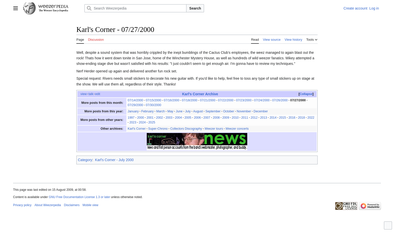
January (133, 111)
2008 (216, 117)
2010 (235, 117)
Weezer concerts (237, 128)
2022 (311, 117)
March (160, 111)
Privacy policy (22, 205)
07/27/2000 (298, 100)
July (188, 111)
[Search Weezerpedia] (135, 8)
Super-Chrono (158, 128)
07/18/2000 (190, 100)
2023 (132, 122)
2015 (282, 117)
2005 (187, 117)
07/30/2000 (153, 105)
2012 (254, 117)
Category (85, 160)
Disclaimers (72, 205)
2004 (178, 117)
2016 (291, 117)
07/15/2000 (153, 100)
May (170, 111)
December (261, 111)
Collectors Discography (186, 128)
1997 (131, 117)
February (147, 111)
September (212, 111)
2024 (142, 122)
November (244, 111)
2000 (140, 117)
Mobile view (90, 205)
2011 (244, 117)
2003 (169, 117)
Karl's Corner (136, 128)
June (179, 111)
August (198, 111)
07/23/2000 (244, 100)
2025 (151, 122)
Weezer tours (214, 128)
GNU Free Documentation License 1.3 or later (79, 197)
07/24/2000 (262, 100)
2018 (301, 117)
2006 (197, 117)
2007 (206, 117)
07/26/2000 (280, 100)
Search (195, 8)
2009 (225, 117)
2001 (149, 117)
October (228, 111)
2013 (263, 117)
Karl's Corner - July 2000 (114, 160)
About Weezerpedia (47, 205)
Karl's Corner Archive (200, 94)
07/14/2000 (135, 100)
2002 (159, 117)
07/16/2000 (171, 100)
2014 (273, 117)
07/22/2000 (226, 100)
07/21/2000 (208, 100)
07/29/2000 (135, 105)
